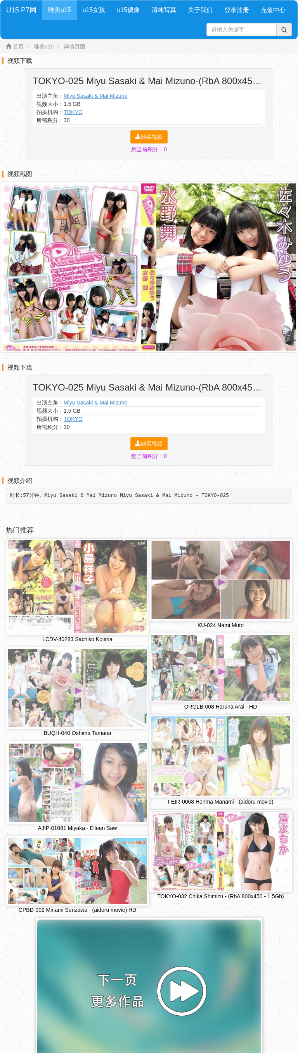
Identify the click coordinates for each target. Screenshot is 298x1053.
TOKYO (73, 112)
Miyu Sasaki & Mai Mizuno (95, 96)
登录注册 (236, 10)
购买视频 (149, 137)
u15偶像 (128, 10)
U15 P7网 (21, 10)
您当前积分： (149, 149)
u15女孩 (94, 10)
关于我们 (200, 10)
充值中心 (273, 10)
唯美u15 (59, 10)
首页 (18, 46)
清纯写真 (163, 10)
